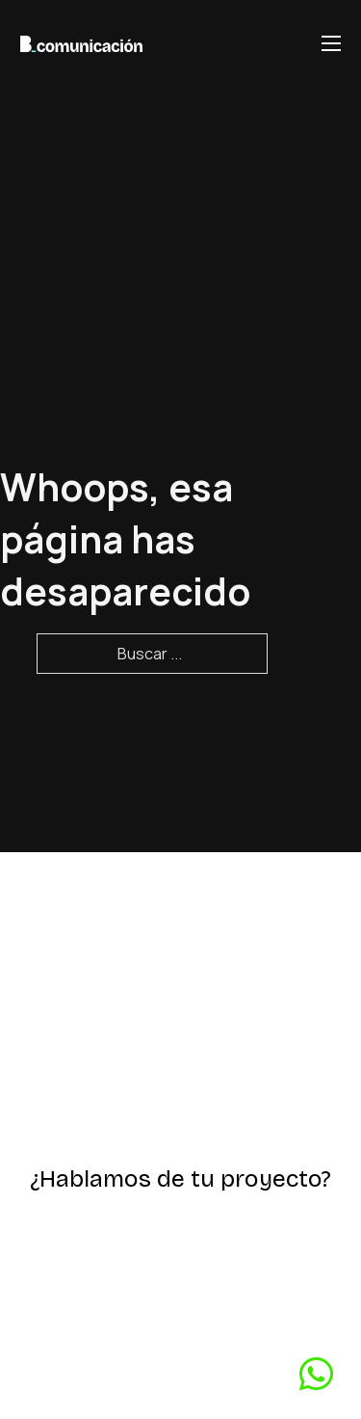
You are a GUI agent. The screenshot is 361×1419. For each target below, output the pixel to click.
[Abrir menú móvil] (331, 43)
